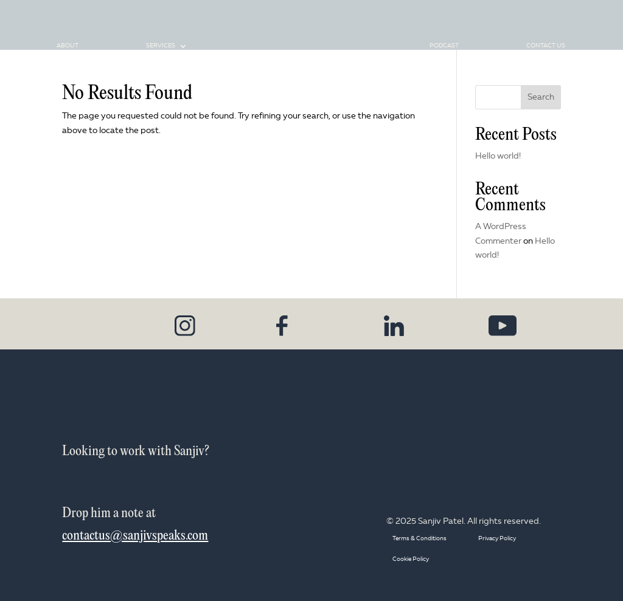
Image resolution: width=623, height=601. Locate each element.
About (67, 49)
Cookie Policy (410, 559)
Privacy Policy (497, 538)
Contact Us (545, 49)
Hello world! (498, 156)
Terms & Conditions (419, 538)
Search (540, 97)
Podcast (444, 49)
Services (160, 49)
